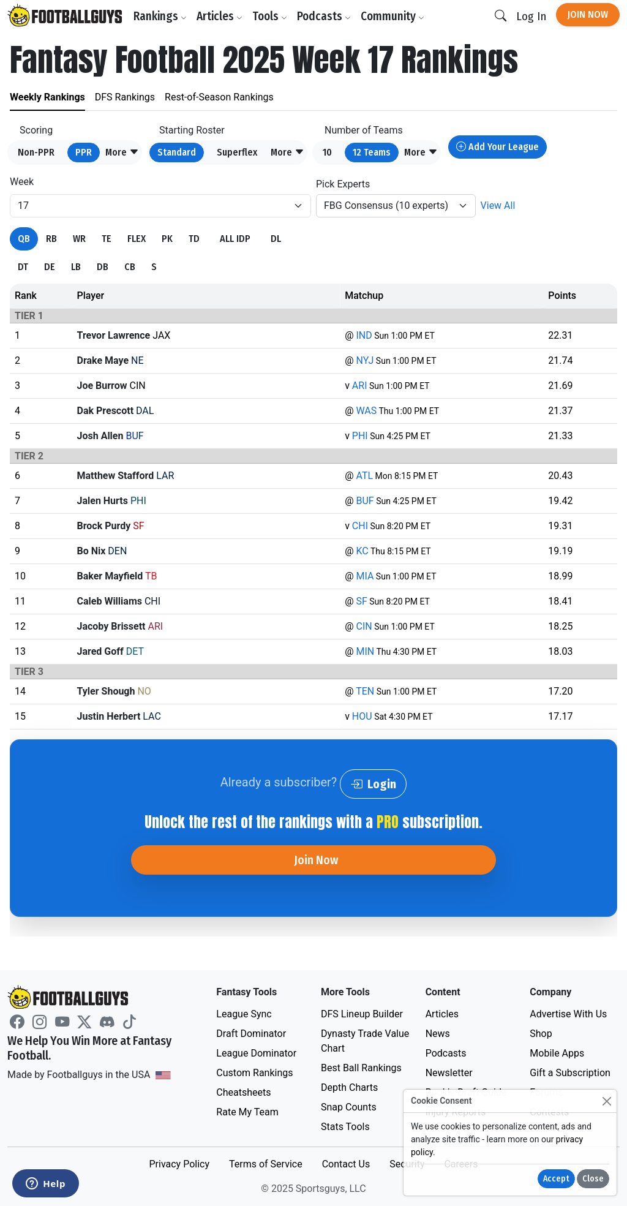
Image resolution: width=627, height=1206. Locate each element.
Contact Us (346, 1164)
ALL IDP (235, 238)
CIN (364, 626)
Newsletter (449, 1073)
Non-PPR (36, 152)
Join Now (588, 14)
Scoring (36, 130)
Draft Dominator (251, 1033)
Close (593, 1179)
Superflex (237, 152)
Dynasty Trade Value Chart (365, 1041)
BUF (365, 501)
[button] (122, 152)
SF (361, 601)
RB (51, 238)
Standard (176, 152)
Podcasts (324, 16)
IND (364, 335)
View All (498, 205)
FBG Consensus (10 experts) (386, 205)
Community (392, 16)
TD (194, 238)
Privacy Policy (179, 1164)
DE (49, 267)
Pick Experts (343, 184)
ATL (364, 475)
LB (76, 267)
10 (327, 152)
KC (362, 551)
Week (22, 181)
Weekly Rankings (47, 97)
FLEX (136, 238)
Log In (531, 16)
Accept (556, 1179)
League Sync (243, 1014)
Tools (269, 16)
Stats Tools (345, 1127)
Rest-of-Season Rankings (219, 97)
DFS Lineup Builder (362, 1014)
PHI (360, 436)
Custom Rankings (254, 1073)
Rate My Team (247, 1112)
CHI (360, 526)
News (438, 1033)
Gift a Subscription (570, 1073)
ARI (359, 385)
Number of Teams (364, 130)
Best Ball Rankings (361, 1068)
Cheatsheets (243, 1092)
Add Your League (497, 147)
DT (23, 267)
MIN (365, 651)
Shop (541, 1033)
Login (373, 784)
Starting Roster (192, 130)
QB (24, 238)
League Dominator (256, 1053)
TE (106, 238)
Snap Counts (349, 1107)
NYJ (365, 360)
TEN (365, 691)
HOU (362, 716)
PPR (83, 152)
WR (79, 238)
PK (167, 238)
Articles (219, 16)
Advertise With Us (568, 1014)
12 (372, 152)
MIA (365, 576)
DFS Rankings (125, 97)
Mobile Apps (557, 1053)
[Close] (606, 1101)
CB (129, 267)
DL (276, 238)
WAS (366, 410)
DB (102, 267)
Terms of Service (265, 1164)
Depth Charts (349, 1087)
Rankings (160, 16)
